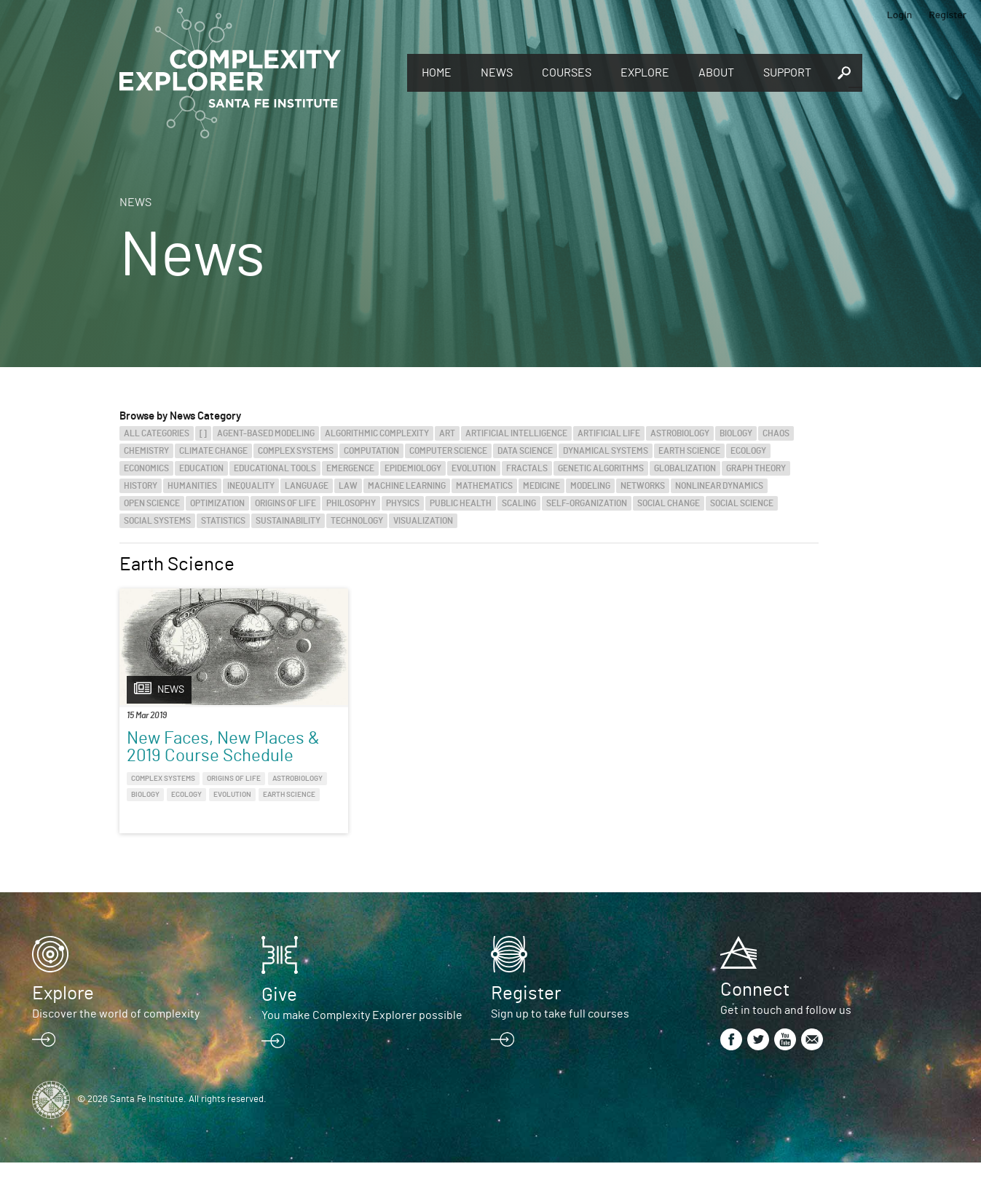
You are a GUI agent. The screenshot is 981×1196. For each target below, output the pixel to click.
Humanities (192, 485)
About (716, 73)
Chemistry (146, 450)
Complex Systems (296, 450)
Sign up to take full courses (560, 1047)
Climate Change (213, 450)
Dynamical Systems (605, 450)
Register (947, 14)
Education (201, 468)
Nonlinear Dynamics (719, 485)
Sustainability (288, 520)
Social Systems (157, 520)
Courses (566, 73)
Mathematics (484, 485)
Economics (146, 468)
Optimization (217, 503)
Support (787, 73)
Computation (371, 450)
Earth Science (689, 450)
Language (306, 485)
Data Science (525, 450)
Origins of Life (285, 503)
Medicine (541, 485)
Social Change (668, 503)
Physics (402, 503)
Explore (644, 73)
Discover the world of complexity (116, 1047)
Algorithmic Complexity (377, 433)
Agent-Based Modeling (266, 433)
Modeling (590, 485)
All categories (156, 433)
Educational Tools (275, 468)
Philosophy (351, 503)
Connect (754, 1023)
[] (203, 433)
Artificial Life (609, 433)
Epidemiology (413, 468)
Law (348, 485)
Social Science (741, 503)
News (497, 73)
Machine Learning (407, 485)
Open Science (152, 503)
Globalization (685, 468)
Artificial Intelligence (516, 433)
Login (900, 14)
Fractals (527, 468)
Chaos (776, 433)
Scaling (519, 503)
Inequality (251, 485)
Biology (736, 433)
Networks (642, 485)
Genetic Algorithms (601, 468)
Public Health (461, 503)
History (140, 485)
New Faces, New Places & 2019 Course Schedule (191, 756)
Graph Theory (756, 468)
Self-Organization (586, 503)
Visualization (423, 520)
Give (279, 1028)
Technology (357, 520)
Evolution (474, 468)
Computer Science (448, 450)
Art (447, 433)
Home (437, 73)
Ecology (748, 450)
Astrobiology (679, 433)
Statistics (223, 520)
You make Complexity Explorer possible (361, 1049)
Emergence (350, 468)
